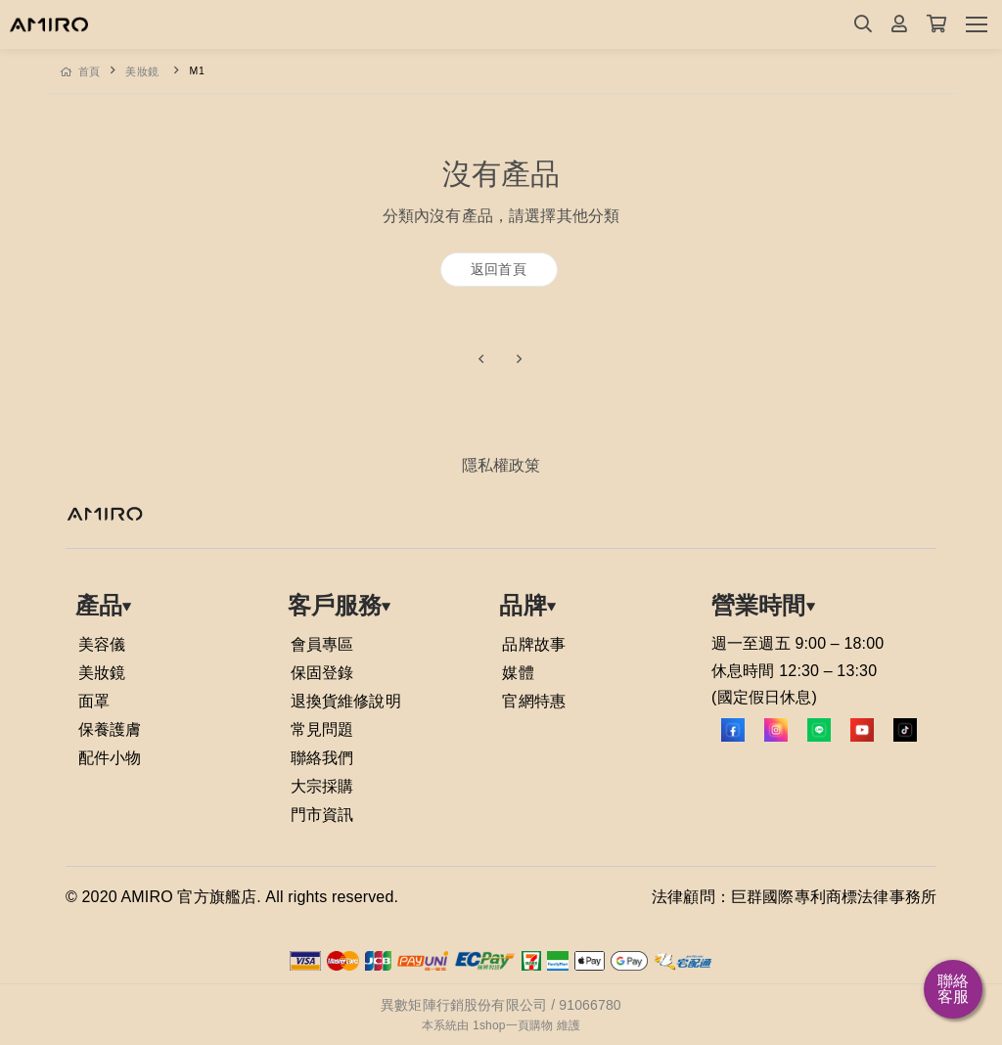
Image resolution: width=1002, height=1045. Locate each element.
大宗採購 (322, 786)
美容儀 (101, 644)
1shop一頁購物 (513, 1025)
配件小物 (110, 758)
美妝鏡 (142, 71)
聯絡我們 (322, 758)
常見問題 (322, 729)
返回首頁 (498, 269)
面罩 (94, 701)
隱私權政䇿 (501, 465)
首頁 (81, 71)
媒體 (517, 672)
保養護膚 (110, 729)
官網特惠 (534, 701)
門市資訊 (322, 814)
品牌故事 (534, 644)
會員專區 (322, 644)
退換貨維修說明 (346, 701)
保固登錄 (322, 672)
